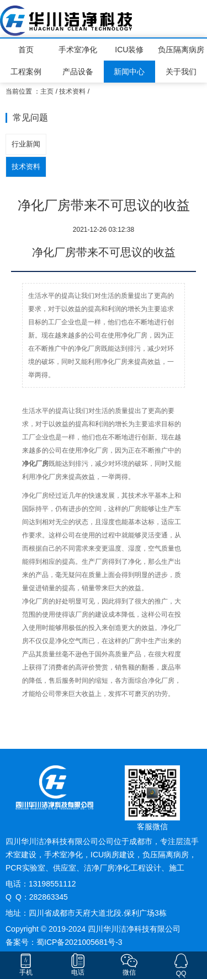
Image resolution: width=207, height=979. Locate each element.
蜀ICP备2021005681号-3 (79, 942)
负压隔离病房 (181, 49)
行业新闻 (26, 144)
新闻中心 (129, 71)
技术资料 (72, 91)
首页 (26, 49)
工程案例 (25, 71)
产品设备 (77, 71)
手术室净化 (78, 49)
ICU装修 (129, 49)
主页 (47, 91)
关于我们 (181, 71)
